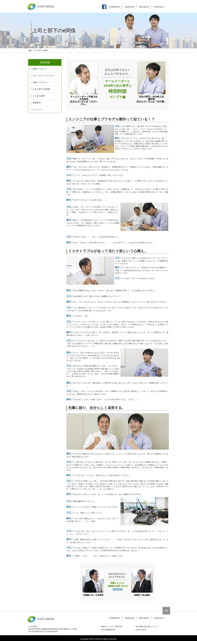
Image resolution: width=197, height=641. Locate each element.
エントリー (38, 109)
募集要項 (37, 103)
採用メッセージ (40, 69)
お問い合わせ (141, 628)
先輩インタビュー (41, 82)
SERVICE (130, 7)
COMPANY (114, 7)
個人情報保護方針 (108, 628)
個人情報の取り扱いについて (147, 625)
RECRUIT (144, 7)
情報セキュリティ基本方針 (111, 625)
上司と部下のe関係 (41, 89)
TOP (30, 50)
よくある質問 (39, 96)
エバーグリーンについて (44, 75)
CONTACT (158, 7)
